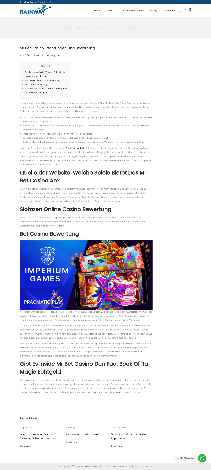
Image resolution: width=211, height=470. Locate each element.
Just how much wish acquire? (82, 434)
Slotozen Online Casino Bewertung (42, 80)
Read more (25, 446)
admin (40, 55)
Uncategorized (53, 55)
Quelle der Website (75, 148)
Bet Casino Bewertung (36, 84)
